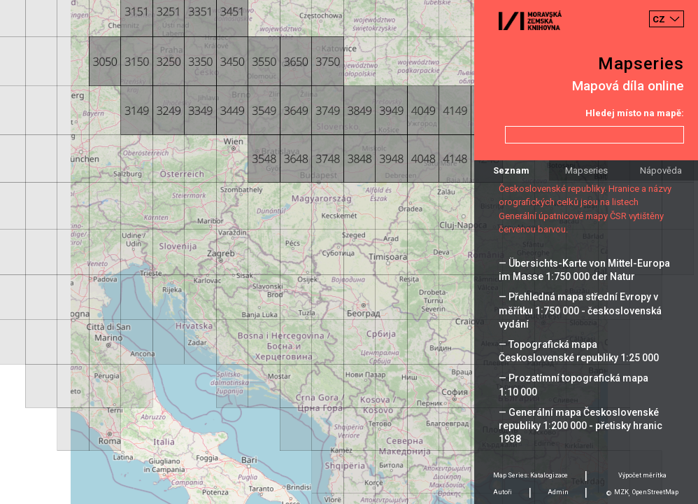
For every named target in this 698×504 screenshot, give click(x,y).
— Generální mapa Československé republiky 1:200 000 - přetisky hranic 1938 (580, 425)
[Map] (349, 252)
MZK (621, 492)
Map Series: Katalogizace (530, 475)
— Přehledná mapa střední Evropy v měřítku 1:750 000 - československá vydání (580, 310)
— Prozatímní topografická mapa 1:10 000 (573, 384)
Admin (558, 492)
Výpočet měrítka (642, 475)
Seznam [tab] (511, 170)
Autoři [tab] (502, 492)
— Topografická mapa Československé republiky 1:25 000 (579, 351)
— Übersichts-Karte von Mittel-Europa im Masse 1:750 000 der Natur (584, 270)
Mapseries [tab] (586, 170)
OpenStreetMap (655, 492)
